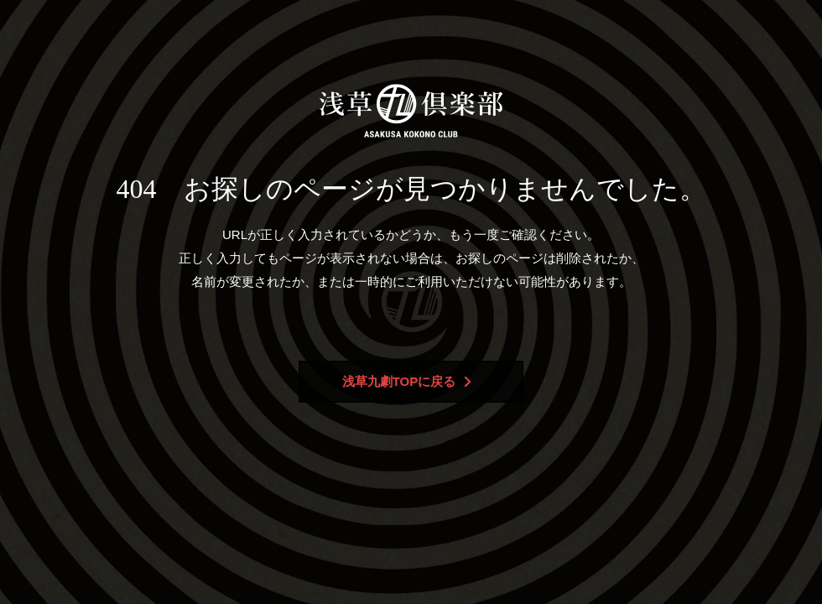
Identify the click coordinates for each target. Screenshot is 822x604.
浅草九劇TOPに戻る (407, 381)
